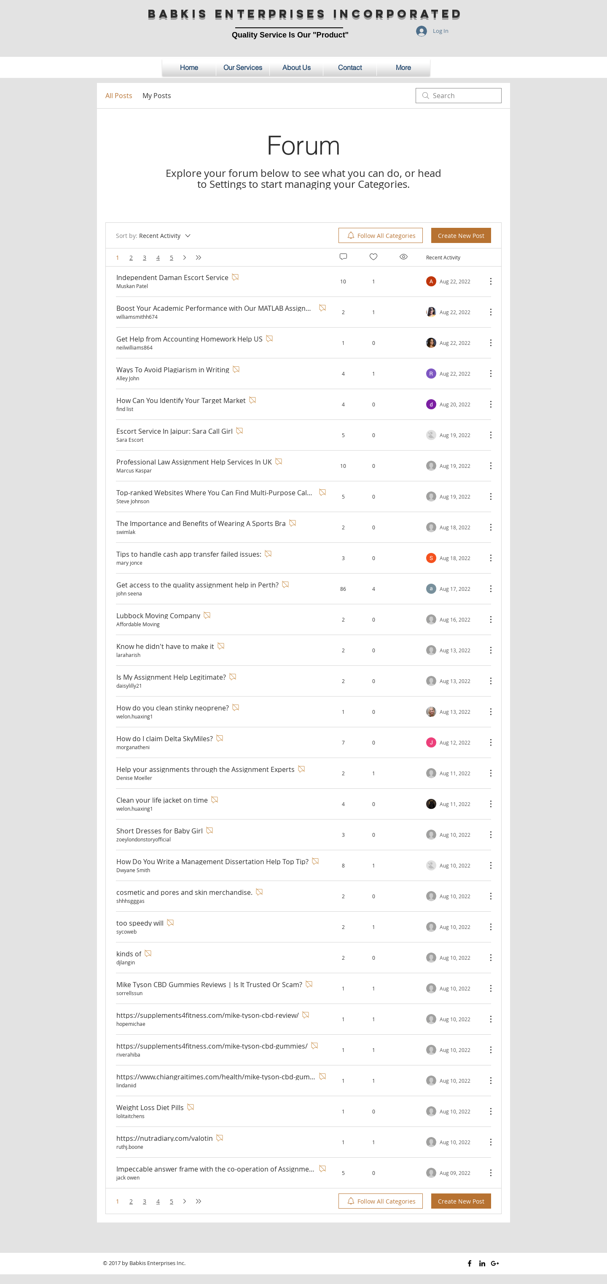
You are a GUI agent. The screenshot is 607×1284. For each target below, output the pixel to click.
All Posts (118, 95)
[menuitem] (380, 235)
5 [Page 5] (171, 258)
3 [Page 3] (144, 258)
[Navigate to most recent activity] (453, 281)
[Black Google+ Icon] (495, 1263)
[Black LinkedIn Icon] (482, 1263)
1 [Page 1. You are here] (117, 258)
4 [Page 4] (158, 258)
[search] (459, 95)
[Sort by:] (154, 235)
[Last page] (198, 258)
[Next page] (184, 258)
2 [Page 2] (131, 258)
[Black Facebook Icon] (469, 1263)
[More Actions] (486, 281)
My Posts (156, 95)
